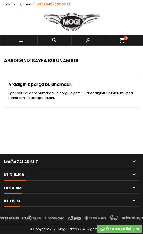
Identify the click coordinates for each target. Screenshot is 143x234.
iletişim (9, 4)
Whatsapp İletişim (119, 228)
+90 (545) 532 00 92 (53, 4)
